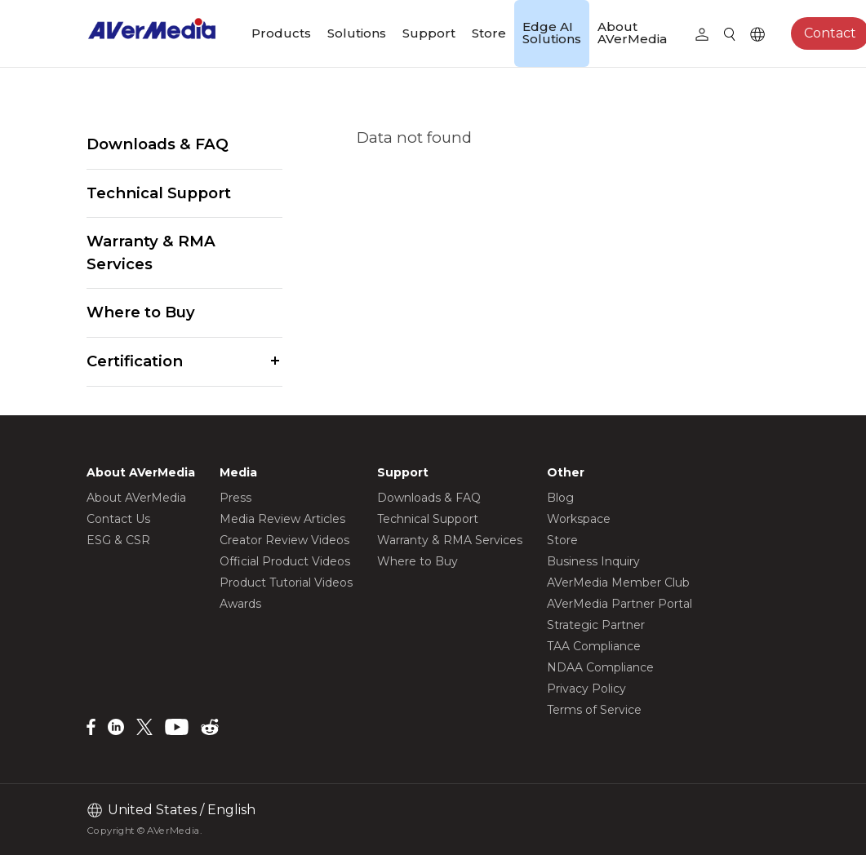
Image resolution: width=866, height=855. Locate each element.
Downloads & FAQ (158, 144)
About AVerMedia (632, 33)
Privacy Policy (586, 688)
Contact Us (118, 519)
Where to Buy (141, 312)
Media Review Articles (282, 519)
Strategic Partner (596, 625)
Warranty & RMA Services (151, 252)
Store (489, 33)
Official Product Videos (285, 561)
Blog (560, 497)
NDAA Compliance (600, 667)
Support (428, 33)
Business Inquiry (593, 561)
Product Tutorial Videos (286, 582)
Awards (240, 603)
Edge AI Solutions (551, 33)
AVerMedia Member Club (618, 582)
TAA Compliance (594, 646)
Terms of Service (594, 709)
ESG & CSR (118, 540)
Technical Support (159, 193)
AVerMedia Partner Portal (619, 603)
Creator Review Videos (284, 540)
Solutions (356, 33)
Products (281, 33)
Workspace (579, 519)
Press (235, 497)
